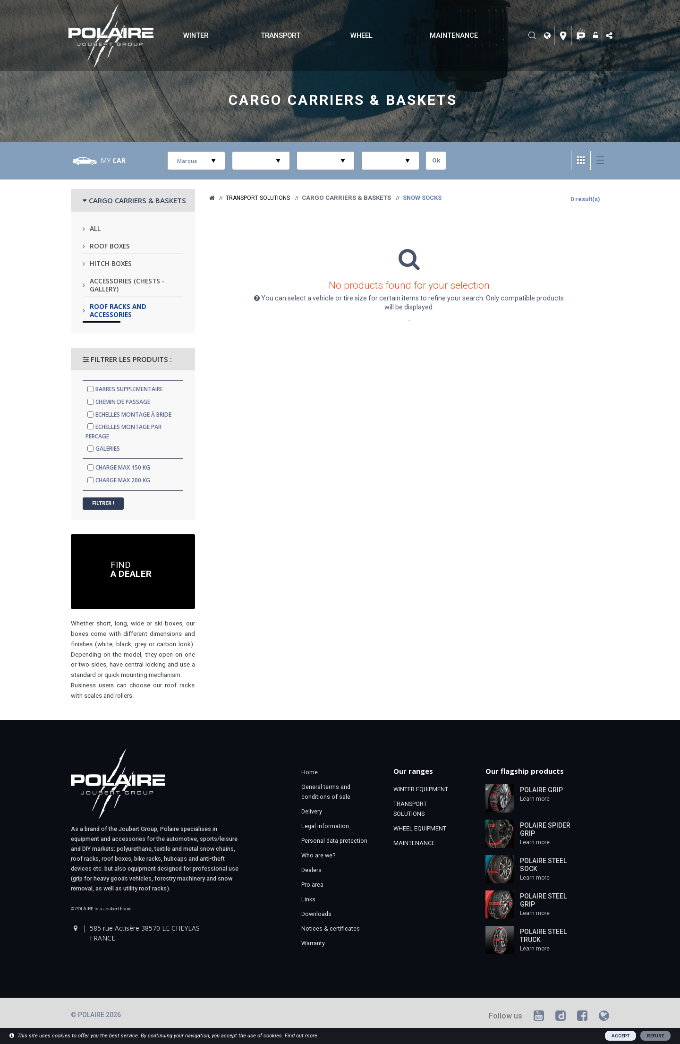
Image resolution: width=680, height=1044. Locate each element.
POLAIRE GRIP (541, 790)
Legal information (325, 826)
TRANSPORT (280, 35)
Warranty (313, 943)
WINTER (195, 35)
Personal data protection (334, 840)
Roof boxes (110, 245)
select (213, 161)
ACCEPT (620, 1035)
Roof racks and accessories (118, 310)
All (95, 228)
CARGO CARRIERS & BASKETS (137, 200)
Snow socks (422, 197)
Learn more (535, 799)
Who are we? (318, 855)
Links (308, 899)
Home (309, 772)
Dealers (311, 869)
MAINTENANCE (454, 35)
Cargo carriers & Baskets (343, 99)
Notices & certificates (330, 928)
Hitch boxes (111, 263)
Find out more (301, 1036)
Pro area (312, 884)
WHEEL (361, 35)
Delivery (311, 811)
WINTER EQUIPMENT (420, 789)
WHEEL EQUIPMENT (419, 828)
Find (131, 568)
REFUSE (655, 1035)
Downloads (316, 913)
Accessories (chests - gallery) (127, 284)
